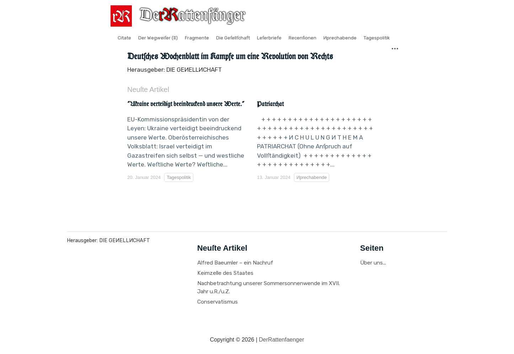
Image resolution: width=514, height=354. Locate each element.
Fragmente (197, 37)
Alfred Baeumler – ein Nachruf (235, 263)
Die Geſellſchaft (233, 37)
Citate (124, 37)
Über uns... (373, 263)
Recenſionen (302, 37)
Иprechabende (340, 37)
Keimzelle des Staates (225, 273)
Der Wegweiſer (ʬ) (158, 37)
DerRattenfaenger (281, 340)
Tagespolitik (377, 37)
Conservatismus (217, 302)
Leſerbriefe (269, 37)
